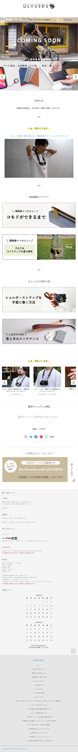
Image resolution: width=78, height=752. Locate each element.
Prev (2, 76)
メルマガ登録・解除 (38, 693)
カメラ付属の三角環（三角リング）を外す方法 (39, 740)
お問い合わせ (39, 685)
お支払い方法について (39, 669)
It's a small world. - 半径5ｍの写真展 (39, 724)
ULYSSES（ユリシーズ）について (39, 736)
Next (75, 76)
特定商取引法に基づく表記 (39, 677)
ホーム (39, 665)
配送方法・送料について (39, 673)
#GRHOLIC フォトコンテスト (38, 732)
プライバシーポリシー (39, 681)
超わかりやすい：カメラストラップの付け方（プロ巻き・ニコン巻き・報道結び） (39, 701)
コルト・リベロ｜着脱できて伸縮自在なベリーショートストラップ (47, 390)
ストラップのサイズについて (39, 705)
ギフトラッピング (39, 697)
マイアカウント (39, 689)
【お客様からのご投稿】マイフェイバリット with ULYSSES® (39, 720)
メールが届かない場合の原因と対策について (39, 709)
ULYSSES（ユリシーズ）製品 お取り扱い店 (39, 716)
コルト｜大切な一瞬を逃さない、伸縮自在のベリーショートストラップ (15, 390)
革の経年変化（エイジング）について (39, 728)
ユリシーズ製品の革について (39, 713)
